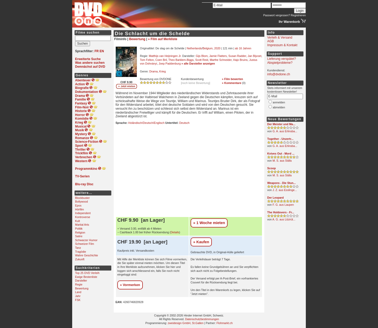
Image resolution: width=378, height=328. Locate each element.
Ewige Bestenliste (86, 276)
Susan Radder (237, 55)
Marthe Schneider (221, 59)
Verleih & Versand (279, 37)
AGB (270, 41)
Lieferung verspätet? (281, 59)
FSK (78, 299)
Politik (78, 228)
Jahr (78, 296)
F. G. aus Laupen (283, 204)
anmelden (279, 102)
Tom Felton (147, 59)
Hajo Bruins (240, 59)
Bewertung (81, 288)
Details (175, 232)
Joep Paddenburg (170, 63)
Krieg (162, 71)
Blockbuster (82, 197)
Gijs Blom (202, 55)
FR (96, 51)
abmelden (279, 107)
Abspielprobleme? (279, 63)
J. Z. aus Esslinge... (284, 190)
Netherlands (194, 48)
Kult (77, 221)
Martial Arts (82, 224)
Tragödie (80, 251)
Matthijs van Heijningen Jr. (165, 55)
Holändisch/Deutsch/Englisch (146, 122)
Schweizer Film (84, 243)
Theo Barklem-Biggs (181, 59)
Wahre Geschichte (86, 255)
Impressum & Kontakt (282, 45)
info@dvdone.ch (278, 74)
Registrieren (298, 15)
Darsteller (81, 280)
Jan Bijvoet (254, 55)
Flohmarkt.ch (225, 323)
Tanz (78, 247)
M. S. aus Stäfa (282, 160)
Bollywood (81, 201)
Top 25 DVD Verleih (87, 272)
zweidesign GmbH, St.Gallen (185, 323)
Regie (78, 284)
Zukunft (80, 259)
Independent (83, 213)
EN (101, 51)
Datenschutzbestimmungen (202, 319)
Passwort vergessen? (276, 15)
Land (78, 292)
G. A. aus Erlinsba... (284, 131)
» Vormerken (130, 285)
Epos (78, 205)
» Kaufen (201, 242)
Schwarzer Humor (86, 240)
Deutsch (184, 122)
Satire (78, 236)
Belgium (208, 48)
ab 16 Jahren (243, 48)
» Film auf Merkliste (162, 39)
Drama (153, 71)
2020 (217, 48)
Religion (80, 232)
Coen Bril (161, 59)
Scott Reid (201, 59)
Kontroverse (82, 217)
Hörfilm (79, 209)
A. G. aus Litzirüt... (284, 219)
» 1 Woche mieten (209, 223)
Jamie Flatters (218, 55)
